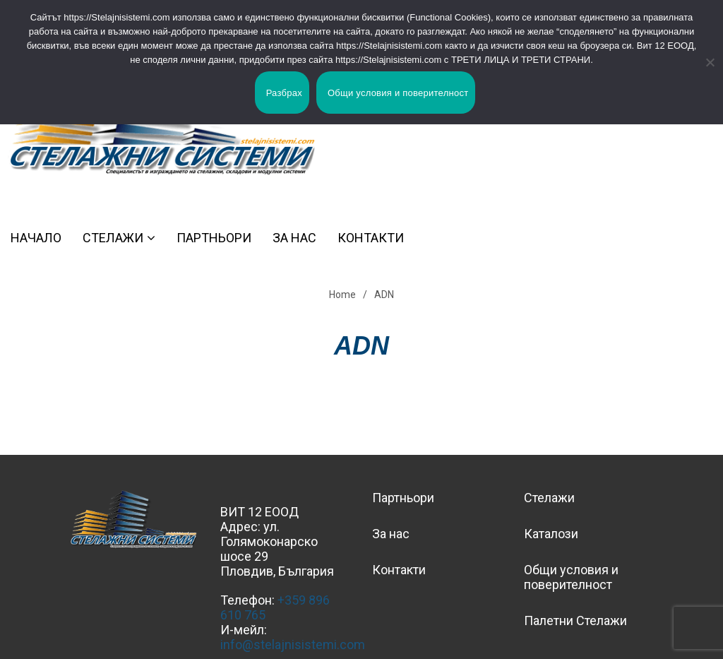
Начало (36, 237)
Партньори (214, 237)
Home (342, 294)
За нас (294, 237)
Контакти (370, 237)
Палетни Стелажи (575, 620)
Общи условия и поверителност (571, 577)
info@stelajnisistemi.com (292, 644)
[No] (705, 62)
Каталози (551, 533)
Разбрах (284, 93)
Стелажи (113, 237)
